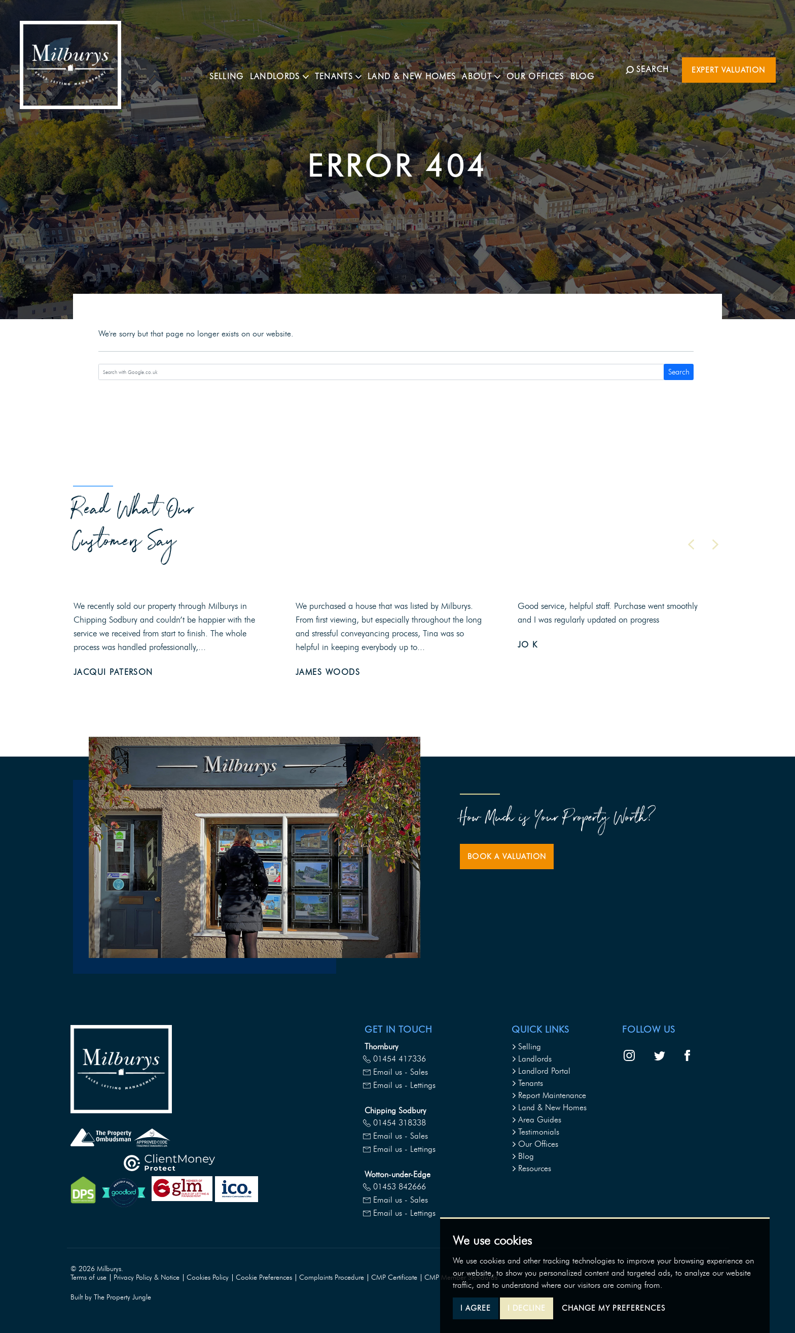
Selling (237, 69)
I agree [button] (475, 1308)
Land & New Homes (422, 69)
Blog (592, 69)
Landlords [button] (289, 69)
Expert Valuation (728, 70)
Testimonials (535, 1132)
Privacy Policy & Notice (146, 1277)
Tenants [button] (348, 69)
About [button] (491, 69)
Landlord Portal (541, 1071)
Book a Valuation (506, 856)
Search (679, 372)
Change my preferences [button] (613, 1308)
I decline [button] (527, 1308)
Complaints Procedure (331, 1277)
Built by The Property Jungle (110, 1297)
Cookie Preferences (264, 1277)
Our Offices (545, 69)
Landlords (532, 1059)
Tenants (527, 1083)
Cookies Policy (208, 1277)
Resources (531, 1168)
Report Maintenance (549, 1095)
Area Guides (536, 1119)
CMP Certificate (394, 1277)
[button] (691, 544)
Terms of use (88, 1277)
